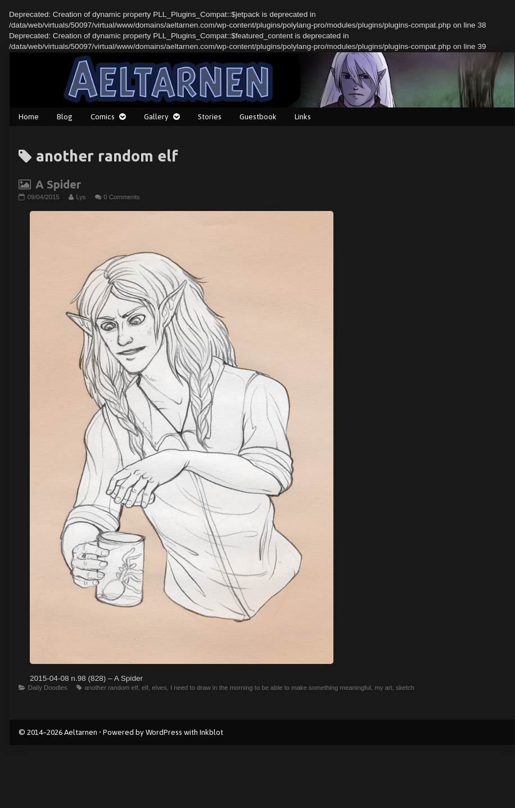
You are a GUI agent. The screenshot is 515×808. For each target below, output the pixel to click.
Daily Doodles (47, 687)
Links (303, 116)
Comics (103, 116)
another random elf (111, 687)
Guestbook (258, 116)
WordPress (164, 732)
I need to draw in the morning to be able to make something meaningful (270, 687)
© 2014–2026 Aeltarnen (58, 732)
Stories (210, 116)
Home (29, 116)
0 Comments (121, 197)
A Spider (58, 184)
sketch (405, 687)
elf (145, 687)
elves (159, 687)
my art (383, 687)
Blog (65, 116)
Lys (80, 197)
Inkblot (211, 732)
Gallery (156, 116)
